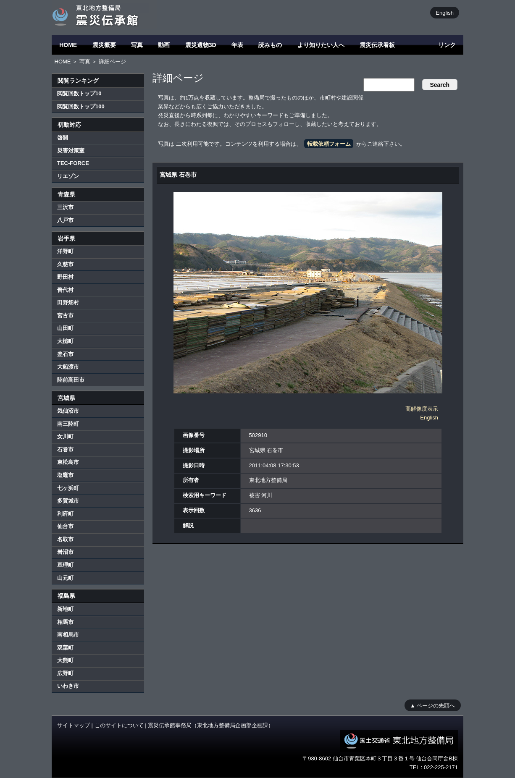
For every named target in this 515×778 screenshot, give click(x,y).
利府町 (65, 514)
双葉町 (65, 647)
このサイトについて (119, 725)
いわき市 (68, 686)
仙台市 (65, 526)
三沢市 (65, 207)
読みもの (270, 45)
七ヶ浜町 (68, 488)
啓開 (62, 137)
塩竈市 (65, 475)
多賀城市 (68, 501)
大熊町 (65, 660)
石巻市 (65, 449)
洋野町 (65, 251)
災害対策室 (70, 150)
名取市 (65, 539)
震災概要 (104, 45)
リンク (447, 45)
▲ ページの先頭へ (432, 705)
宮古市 (65, 315)
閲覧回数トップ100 (81, 106)
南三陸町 (68, 424)
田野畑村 (68, 302)
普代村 (65, 290)
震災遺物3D (200, 45)
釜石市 (65, 354)
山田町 (65, 328)
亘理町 (65, 565)
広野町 (65, 673)
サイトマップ (73, 725)
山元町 (65, 578)
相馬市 (65, 622)
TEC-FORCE (73, 163)
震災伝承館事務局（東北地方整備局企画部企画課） (210, 725)
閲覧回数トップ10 (79, 93)
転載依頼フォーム (329, 144)
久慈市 (65, 264)
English (445, 12)
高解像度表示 (421, 409)
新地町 (65, 609)
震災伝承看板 (377, 45)
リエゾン (68, 176)
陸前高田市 (70, 380)
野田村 (65, 277)
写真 (137, 45)
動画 (164, 45)
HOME (68, 45)
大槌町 (65, 341)
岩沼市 (65, 552)
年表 (237, 45)
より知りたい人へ (320, 45)
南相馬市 (68, 634)
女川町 (65, 436)
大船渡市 (68, 367)
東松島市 (68, 462)
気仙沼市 (68, 411)
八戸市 (65, 220)
